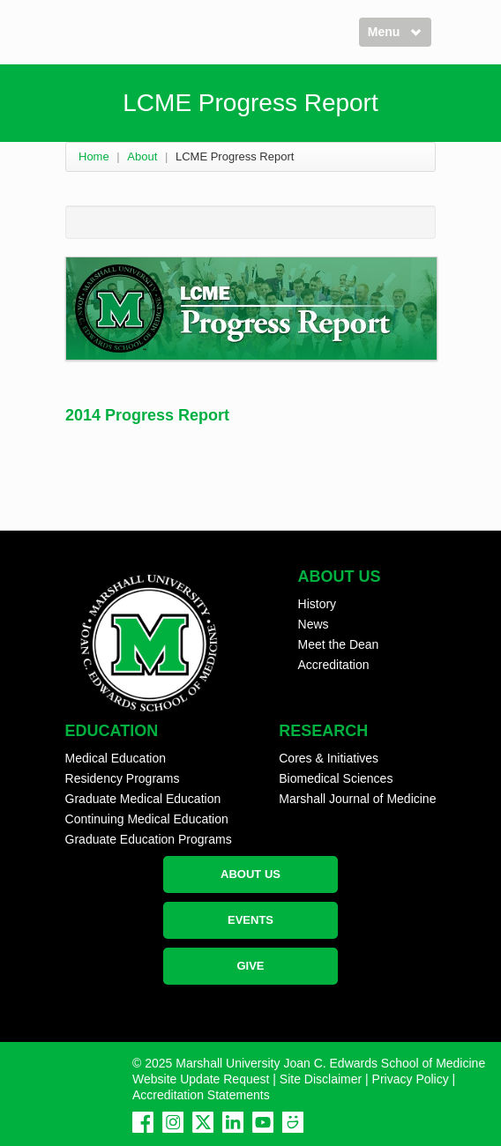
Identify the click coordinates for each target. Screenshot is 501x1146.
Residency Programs (122, 778)
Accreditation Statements (201, 1095)
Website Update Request (200, 1079)
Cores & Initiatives (328, 758)
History (317, 604)
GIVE (250, 965)
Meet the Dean (338, 644)
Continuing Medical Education (146, 819)
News (313, 624)
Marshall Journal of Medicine (357, 799)
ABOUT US (250, 874)
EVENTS (250, 919)
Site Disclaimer (321, 1079)
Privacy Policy (410, 1079)
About (142, 156)
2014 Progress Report (147, 415)
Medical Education (115, 758)
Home (94, 156)
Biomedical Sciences (336, 778)
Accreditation (334, 665)
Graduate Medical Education (143, 799)
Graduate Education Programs (148, 839)
